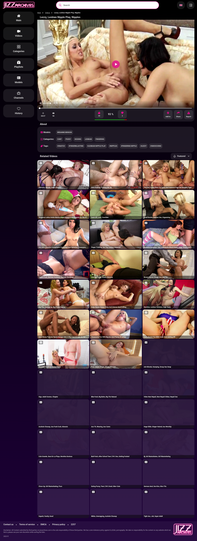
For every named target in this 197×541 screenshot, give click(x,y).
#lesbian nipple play (96, 146)
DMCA (43, 524)
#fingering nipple (129, 146)
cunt (59, 139)
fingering (100, 139)
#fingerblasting (76, 146)
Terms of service (27, 524)
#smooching (155, 146)
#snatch (61, 146)
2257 (73, 524)
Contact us (8, 524)
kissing (78, 139)
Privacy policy (58, 524)
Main (39, 13)
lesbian (88, 139)
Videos (47, 13)
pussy (68, 139)
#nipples (113, 146)
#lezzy (143, 146)
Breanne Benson (64, 132)
